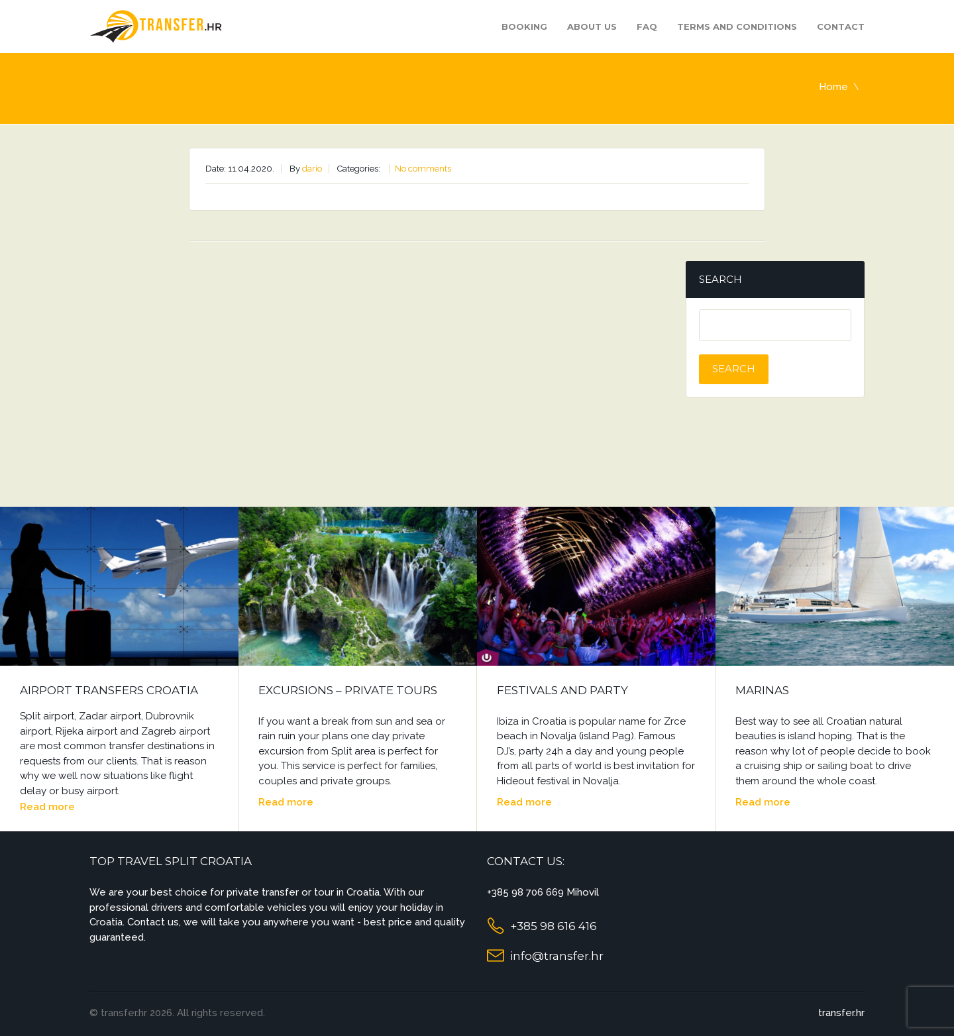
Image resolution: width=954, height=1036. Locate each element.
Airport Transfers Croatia (109, 690)
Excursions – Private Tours (347, 690)
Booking (524, 26)
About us (592, 26)
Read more (47, 807)
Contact (841, 26)
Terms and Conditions (737, 26)
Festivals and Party (562, 690)
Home (833, 87)
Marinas (762, 690)
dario (312, 169)
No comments (423, 169)
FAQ (647, 26)
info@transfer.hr (557, 955)
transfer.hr (841, 1013)
